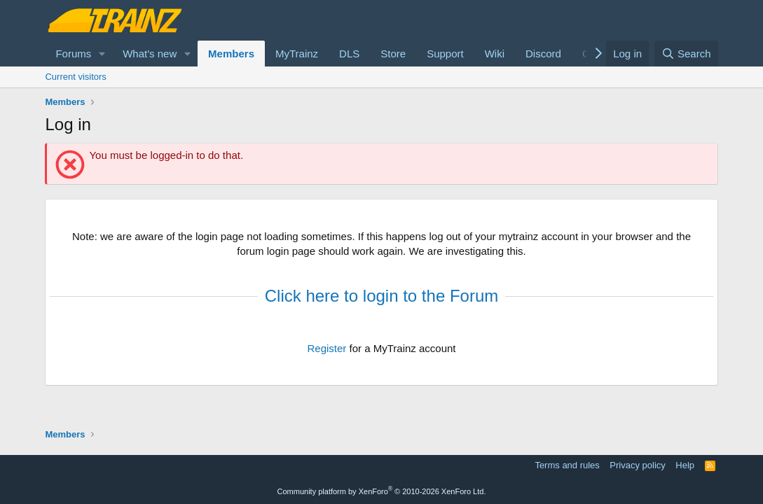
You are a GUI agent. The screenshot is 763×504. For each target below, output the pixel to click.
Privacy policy (637, 465)
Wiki (494, 53)
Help (684, 465)
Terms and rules (567, 465)
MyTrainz (296, 53)
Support (445, 53)
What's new (150, 53)
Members (231, 53)
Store (393, 53)
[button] (102, 53)
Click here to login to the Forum (381, 295)
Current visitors (75, 76)
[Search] (686, 53)
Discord (543, 53)
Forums (73, 53)
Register (326, 348)
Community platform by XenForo (381, 491)
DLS (349, 53)
